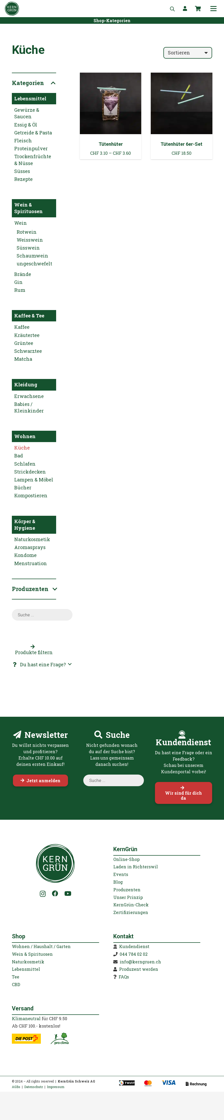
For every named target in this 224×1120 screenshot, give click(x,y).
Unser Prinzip (128, 897)
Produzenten (126, 889)
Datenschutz (33, 1087)
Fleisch (23, 140)
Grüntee (23, 343)
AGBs (16, 1087)
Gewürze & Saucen (26, 113)
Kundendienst (134, 946)
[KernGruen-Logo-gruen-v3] (12, 8)
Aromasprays (30, 547)
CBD (16, 984)
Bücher (22, 487)
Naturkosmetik (32, 539)
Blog (118, 882)
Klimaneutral (26, 1018)
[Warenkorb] (198, 8)
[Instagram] (43, 894)
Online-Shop (126, 859)
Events (120, 874)
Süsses (22, 171)
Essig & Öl (25, 124)
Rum (19, 290)
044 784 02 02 (134, 954)
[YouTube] (67, 894)
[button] (214, 9)
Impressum (55, 1087)
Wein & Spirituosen (28, 207)
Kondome (25, 555)
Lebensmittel (30, 98)
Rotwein (27, 232)
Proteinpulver (31, 148)
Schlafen (25, 464)
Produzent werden (138, 969)
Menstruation (30, 563)
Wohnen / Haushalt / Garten (41, 946)
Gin (18, 282)
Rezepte (23, 179)
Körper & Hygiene (24, 524)
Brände (22, 274)
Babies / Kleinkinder (29, 407)
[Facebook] (55, 894)
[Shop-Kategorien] (112, 20)
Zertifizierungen (130, 912)
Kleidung (25, 384)
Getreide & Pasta (33, 132)
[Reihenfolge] (187, 53)
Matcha (23, 359)
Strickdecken (30, 471)
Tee (15, 977)
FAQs (124, 977)
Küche (22, 447)
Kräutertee (27, 335)
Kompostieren (30, 495)
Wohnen (25, 436)
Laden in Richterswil (135, 866)
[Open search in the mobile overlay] (172, 8)
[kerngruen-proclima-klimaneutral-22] (59, 1038)
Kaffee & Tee (29, 315)
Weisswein (30, 240)
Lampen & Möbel (33, 479)
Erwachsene (29, 396)
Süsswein (28, 248)
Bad (18, 455)
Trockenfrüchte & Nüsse (32, 159)
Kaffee (22, 327)
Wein (20, 223)
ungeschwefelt (34, 263)
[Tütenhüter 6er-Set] (181, 116)
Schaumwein (32, 255)
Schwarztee (28, 351)
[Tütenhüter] (110, 116)
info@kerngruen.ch (140, 961)
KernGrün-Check (131, 904)
